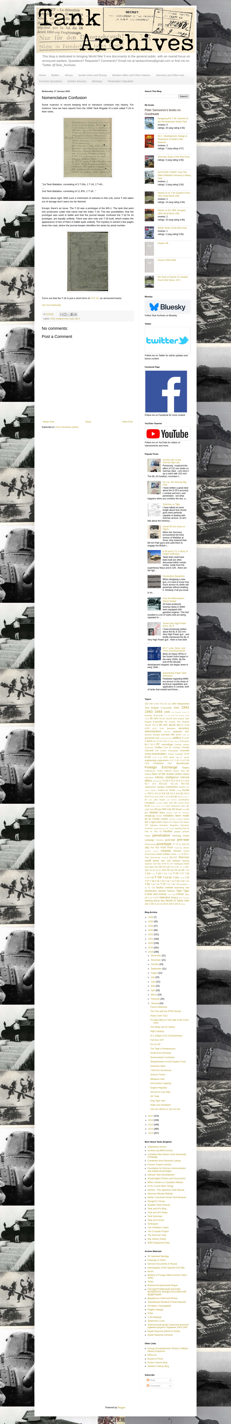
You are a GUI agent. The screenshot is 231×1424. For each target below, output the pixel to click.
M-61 (153, 806)
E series (185, 757)
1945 (167, 711)
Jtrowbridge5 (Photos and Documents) (166, 1178)
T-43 (162, 881)
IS (164, 780)
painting (178, 828)
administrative (153, 731)
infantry (159, 777)
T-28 (187, 873)
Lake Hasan (159, 800)
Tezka (150, 1281)
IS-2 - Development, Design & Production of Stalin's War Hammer (172, 139)
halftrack (168, 771)
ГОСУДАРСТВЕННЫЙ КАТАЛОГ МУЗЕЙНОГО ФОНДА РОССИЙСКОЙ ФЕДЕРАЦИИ (167, 1292)
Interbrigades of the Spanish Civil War (166, 1267)
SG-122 (173, 857)
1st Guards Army (178, 712)
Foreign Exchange (161, 767)
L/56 (150, 800)
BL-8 (161, 741)
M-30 (147, 806)
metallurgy (150, 815)
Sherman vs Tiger (171, 504)
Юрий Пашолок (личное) (160, 1335)
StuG (186, 863)
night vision (156, 822)
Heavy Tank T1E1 (159, 1015)
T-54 (182, 881)
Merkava (185, 813)
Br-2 (147, 744)
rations (186, 848)
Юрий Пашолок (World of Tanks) (164, 1331)
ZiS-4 (165, 904)
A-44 (162, 728)
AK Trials (154, 1096)
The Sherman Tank (157, 1235)
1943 (149, 712)
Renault (177, 851)
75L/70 (155, 725)
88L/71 (180, 725)
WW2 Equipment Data (159, 1242)
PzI (152, 847)
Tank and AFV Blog (157, 1208)
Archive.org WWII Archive (160, 1150)
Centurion (149, 747)
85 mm (163, 724)
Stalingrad (178, 864)
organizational (158, 828)
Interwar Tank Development (161, 1174)
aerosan (167, 732)
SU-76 (166, 870)
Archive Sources (77, 81)
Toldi (174, 894)
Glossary (97, 81)
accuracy (183, 728)
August (154, 973)
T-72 (168, 884)
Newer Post (48, 421)
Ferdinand (158, 763)
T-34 (157, 877)
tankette (169, 887)
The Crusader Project (158, 1231)
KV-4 (147, 796)
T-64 (157, 884)
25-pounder (158, 715)
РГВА (150, 1313)
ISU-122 (163, 783)
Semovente (155, 857)
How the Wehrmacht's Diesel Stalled (173, 599)
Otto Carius (169, 828)
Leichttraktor (183, 800)
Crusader (179, 754)
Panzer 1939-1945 (167, 260)
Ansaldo (156, 735)
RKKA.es (152, 1355)
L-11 (185, 797)
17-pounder (166, 708)
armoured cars (152, 738)
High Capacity (157, 1031)
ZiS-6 (177, 904)
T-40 (157, 881)
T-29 (147, 878)
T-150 (158, 873)
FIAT (170, 763)
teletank (162, 891)
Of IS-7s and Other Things (160, 1186)
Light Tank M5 (170, 803)
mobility (156, 819)
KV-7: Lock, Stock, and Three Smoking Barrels (174, 649)
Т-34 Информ (154, 1317)
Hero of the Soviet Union (167, 773)
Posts (151, 1380)
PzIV (170, 847)
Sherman (183, 857)
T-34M (176, 877)
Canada (177, 744)
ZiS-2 (147, 904)
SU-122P (175, 867)
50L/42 (162, 718)
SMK (163, 861)
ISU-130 (174, 784)
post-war (170, 839)
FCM (147, 763)
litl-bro (151, 1271)
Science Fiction (157, 1074)
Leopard (159, 803)
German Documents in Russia (162, 1264)
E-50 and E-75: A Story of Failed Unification (175, 552)
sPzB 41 (165, 864)
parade (177, 831)
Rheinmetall (150, 854)
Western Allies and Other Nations (131, 75)
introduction (157, 781)
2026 (151, 917)
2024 (151, 926)
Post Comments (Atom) (66, 427)
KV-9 (180, 797)
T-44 (167, 881)
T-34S (182, 878)
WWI (186, 900)
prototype (164, 844)
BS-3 (152, 744)
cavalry (186, 744)
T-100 (147, 873)
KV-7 (162, 796)
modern (164, 819)
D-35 (160, 757)
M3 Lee (167, 809)
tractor (180, 894)
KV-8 (168, 797)
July (153, 977)
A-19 (187, 725)
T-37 (147, 881)
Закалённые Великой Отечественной (167, 1302)
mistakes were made (65, 319)
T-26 (175, 873)
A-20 (147, 728)
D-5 (165, 757)
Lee (168, 800)
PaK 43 (158, 831)
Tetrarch (171, 891)
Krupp (179, 790)
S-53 (184, 854)
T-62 (153, 884)
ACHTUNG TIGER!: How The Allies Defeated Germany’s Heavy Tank (174, 175)
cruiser (171, 754)
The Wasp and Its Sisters (162, 1027)
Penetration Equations (174, 576)
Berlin (150, 741)
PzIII (163, 847)
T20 (153, 888)
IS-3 (173, 780)
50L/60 (169, 718)
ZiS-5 (171, 904)
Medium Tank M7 (173, 813)
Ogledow (154, 825)
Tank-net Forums (156, 1220)
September (156, 968)
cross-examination (155, 753)
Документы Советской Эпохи (162, 1298)
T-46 (172, 881)
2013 (151, 1133)
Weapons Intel (157, 1079)
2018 (151, 952)
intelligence (172, 777)
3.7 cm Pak (169, 715)
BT (158, 744)
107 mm (149, 703)
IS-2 (167, 780)
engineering (150, 760)
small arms (152, 860)
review (186, 851)
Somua (185, 860)
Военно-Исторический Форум (163, 1285)
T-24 (170, 873)
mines (159, 816)
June (153, 981)
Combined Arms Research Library (164, 1160)
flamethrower (182, 763)
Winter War (159, 900)
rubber (174, 854)
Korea (172, 790)
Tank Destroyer (155, 1216)
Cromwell (184, 750)
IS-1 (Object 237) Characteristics (166, 1035)
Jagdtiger (161, 787)
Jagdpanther (150, 787)
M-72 (163, 806)
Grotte (160, 771)
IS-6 (187, 780)
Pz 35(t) (182, 844)
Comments (153, 1386)
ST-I (172, 864)
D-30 (154, 757)
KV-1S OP (155, 1044)
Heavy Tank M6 (181, 771)
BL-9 (166, 741)
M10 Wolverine (173, 806)
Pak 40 (186, 828)
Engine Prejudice (158, 1087)
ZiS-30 (160, 904)
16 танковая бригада (158, 1256)
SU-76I (173, 870)
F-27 (172, 760)
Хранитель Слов (156, 1321)
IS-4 (178, 780)
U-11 (150, 898)
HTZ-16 (94, 298)
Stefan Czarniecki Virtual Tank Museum (167, 1197)
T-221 (165, 873)
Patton (147, 836)
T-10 (187, 870)
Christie (185, 747)
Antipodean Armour (157, 1147)
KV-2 (172, 793)
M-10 (187, 803)
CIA (156, 750)
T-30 (151, 877)
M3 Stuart (177, 809)
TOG (169, 894)
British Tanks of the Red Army (172, 228)
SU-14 (182, 867)
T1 (149, 888)
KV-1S (165, 793)
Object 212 (168, 822)
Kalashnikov (172, 787)
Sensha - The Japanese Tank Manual (166, 1190)
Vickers (174, 897)
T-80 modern (181, 884)
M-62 (158, 806)
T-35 (187, 877)
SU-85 (181, 870)
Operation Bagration (169, 825)
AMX (187, 731)
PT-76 (175, 844)
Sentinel (165, 858)
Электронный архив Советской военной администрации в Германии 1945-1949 (168, 1326)
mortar (186, 819)
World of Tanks (174, 900)
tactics (160, 887)
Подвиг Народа (155, 1309)
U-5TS (155, 898)
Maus (162, 812)
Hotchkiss (149, 777)
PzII (157, 847)
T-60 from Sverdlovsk (160, 1070)
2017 (151, 1116)
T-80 (173, 884)
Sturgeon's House (156, 1201)
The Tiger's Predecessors (162, 1048)
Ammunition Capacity (160, 1083)
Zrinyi (183, 904)
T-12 (153, 874)
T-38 (152, 881)
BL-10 (156, 741)
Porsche (159, 840)
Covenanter (173, 750)
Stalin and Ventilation (160, 1105)
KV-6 (157, 797)
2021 (151, 939)
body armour (174, 741)
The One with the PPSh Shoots (165, 1011)
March (154, 994)
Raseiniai (178, 848)
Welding (149, 900)
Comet (163, 750)
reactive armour (152, 851)
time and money (157, 894)
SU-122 (166, 867)
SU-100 (158, 867)
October (155, 964)
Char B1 (167, 747)
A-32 (155, 728)
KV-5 (152, 797)
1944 (158, 712)
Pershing (177, 835)
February (155, 999)
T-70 (162, 884)
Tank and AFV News (158, 1212)
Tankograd (153, 1224)
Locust (181, 803)
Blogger (121, 1407)
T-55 (187, 881)
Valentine (164, 897)
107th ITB (158, 704)
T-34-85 (167, 877)
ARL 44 (186, 735)
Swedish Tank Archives (159, 1205)
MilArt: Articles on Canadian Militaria (165, 1182)
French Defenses (158, 1007)
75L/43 (148, 725)
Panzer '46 (163, 243)
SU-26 (152, 870)
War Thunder (184, 898)
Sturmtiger (149, 867)
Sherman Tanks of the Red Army (174, 157)
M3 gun (158, 809)
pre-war (183, 840)
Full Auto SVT (157, 1040)
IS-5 (183, 781)
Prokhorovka (150, 844)
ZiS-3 (153, 904)
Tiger (179, 890)
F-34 (187, 760)
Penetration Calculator (120, 81)
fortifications (150, 771)
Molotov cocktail (176, 819)
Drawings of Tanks (157, 1260)
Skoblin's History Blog (158, 1366)
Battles (55, 75)
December (156, 955)
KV (146, 794)
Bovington (184, 741)
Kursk (185, 790)
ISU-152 (185, 783)
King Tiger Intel (157, 1100)
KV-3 (186, 793)
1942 (52, 319)
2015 (151, 1124)
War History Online (157, 1239)
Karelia (182, 787)
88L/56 (172, 725)
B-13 (184, 738)
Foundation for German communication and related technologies (167, 1169)
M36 (184, 809)
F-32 (182, 760)
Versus (69, 75)
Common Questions (50, 81)
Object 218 (178, 822)
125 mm (167, 704)
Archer (179, 735)
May (153, 986)
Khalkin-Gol (163, 790)
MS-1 (77, 319)
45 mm (154, 718)
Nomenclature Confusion (162, 1057)
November (156, 960)
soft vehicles (173, 860)
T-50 (177, 881)
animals (148, 735)
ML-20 (148, 819)
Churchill (149, 750)
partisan (185, 831)
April (153, 990)
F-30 (177, 760)
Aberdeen (171, 728)
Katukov (153, 790)
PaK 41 (148, 831)
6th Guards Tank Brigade (177, 722)
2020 (151, 943)
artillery (177, 737)
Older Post (127, 421)
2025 (151, 921)
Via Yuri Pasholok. (52, 305)
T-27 (181, 873)
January (155, 1003)
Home (42, 75)
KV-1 (151, 793)
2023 (151, 930)
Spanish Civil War (153, 864)
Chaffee (158, 747)
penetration (161, 835)
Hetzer (186, 774)
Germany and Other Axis (170, 75)
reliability (166, 850)
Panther (167, 831)
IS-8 (154, 784)
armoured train (166, 738)
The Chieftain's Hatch (158, 1227)
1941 (177, 707)
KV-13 (158, 793)
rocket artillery (163, 854)
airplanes (177, 731)
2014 (151, 1129)
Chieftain (176, 747)
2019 (151, 947)
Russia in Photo (155, 1359)
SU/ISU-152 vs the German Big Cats (172, 461)
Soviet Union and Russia (92, 75)
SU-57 (158, 870)
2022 (151, 934)
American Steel (157, 1066)
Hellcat (148, 774)
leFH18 (174, 800)
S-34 (179, 854)
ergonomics (163, 760)
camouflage (167, 744)
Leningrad (150, 803)
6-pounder (158, 721)
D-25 (147, 757)
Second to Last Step (160, 1092)
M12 (183, 806)
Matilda (153, 812)
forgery (185, 767)
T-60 (147, 884)
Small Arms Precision (160, 1053)
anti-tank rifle (168, 734)
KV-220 (179, 793)
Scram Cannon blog (157, 1362)
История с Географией (159, 1306)
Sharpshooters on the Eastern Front (168, 1061)
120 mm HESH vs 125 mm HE (165, 1109)
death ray (174, 757)
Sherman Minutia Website (160, 1193)
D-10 (186, 754)
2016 (151, 1120)
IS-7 (147, 783)
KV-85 (174, 796)
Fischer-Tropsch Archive (159, 1164)
